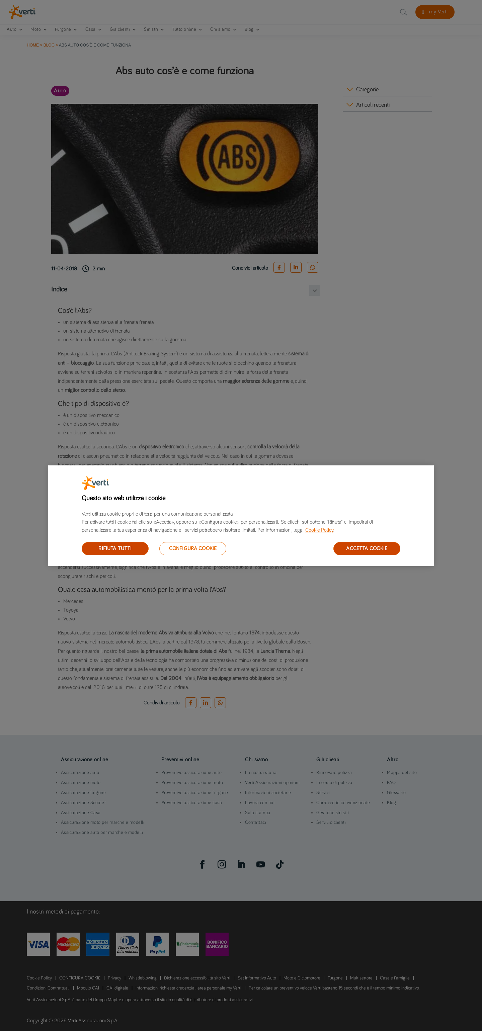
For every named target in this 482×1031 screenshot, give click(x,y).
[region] (241, 515)
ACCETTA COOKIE (366, 548)
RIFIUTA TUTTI (115, 548)
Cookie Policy (319, 529)
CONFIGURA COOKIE (193, 548)
